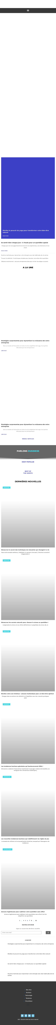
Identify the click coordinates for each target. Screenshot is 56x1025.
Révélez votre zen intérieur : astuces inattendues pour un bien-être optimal (27, 693)
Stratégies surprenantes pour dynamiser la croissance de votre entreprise (31, 944)
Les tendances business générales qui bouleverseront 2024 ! (22, 766)
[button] (28, 10)
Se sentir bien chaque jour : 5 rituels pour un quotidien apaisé (24, 243)
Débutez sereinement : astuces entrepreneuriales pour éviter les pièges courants (24, 261)
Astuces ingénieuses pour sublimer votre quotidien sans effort (23, 911)
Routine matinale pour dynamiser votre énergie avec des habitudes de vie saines (24, 255)
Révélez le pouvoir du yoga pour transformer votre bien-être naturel (29, 954)
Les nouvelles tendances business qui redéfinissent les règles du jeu (25, 839)
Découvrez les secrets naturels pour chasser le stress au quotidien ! (24, 622)
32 (36, 920)
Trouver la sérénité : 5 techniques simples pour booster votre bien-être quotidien (24, 258)
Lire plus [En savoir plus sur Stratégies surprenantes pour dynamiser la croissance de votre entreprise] (3, 350)
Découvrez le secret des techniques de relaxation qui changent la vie (25, 550)
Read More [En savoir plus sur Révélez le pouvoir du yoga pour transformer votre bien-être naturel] (5, 235)
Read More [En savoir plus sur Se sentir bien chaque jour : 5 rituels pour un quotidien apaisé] (4, 250)
